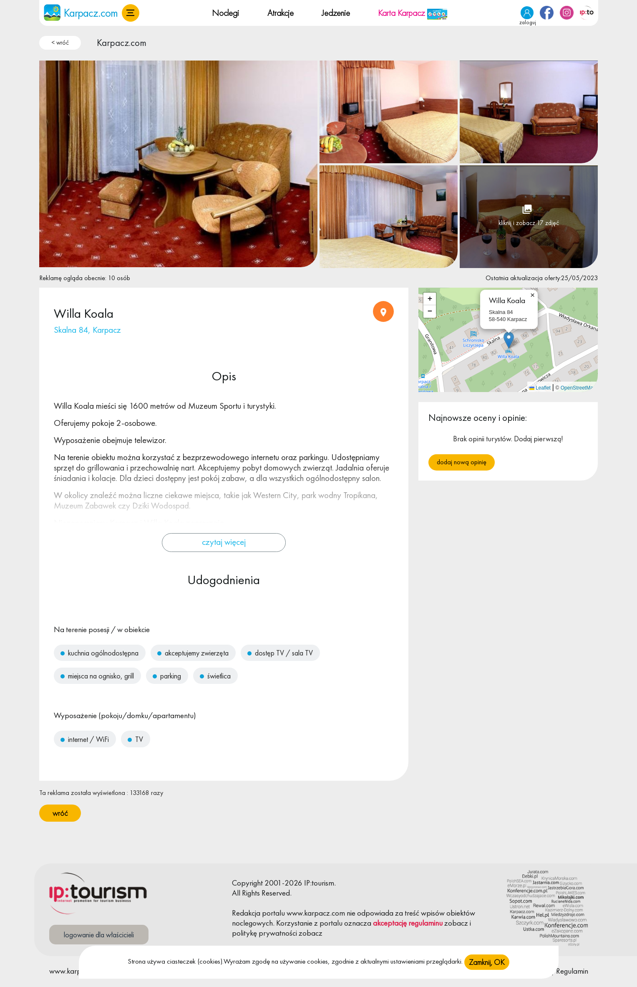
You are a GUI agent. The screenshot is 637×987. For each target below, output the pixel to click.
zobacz (456, 923)
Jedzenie (336, 12)
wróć (60, 813)
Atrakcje (280, 12)
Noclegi (225, 12)
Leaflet (540, 388)
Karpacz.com (121, 42)
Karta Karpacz (413, 12)
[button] (130, 13)
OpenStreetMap (578, 388)
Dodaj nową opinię (461, 462)
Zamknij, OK (487, 962)
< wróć (60, 42)
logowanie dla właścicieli (99, 934)
